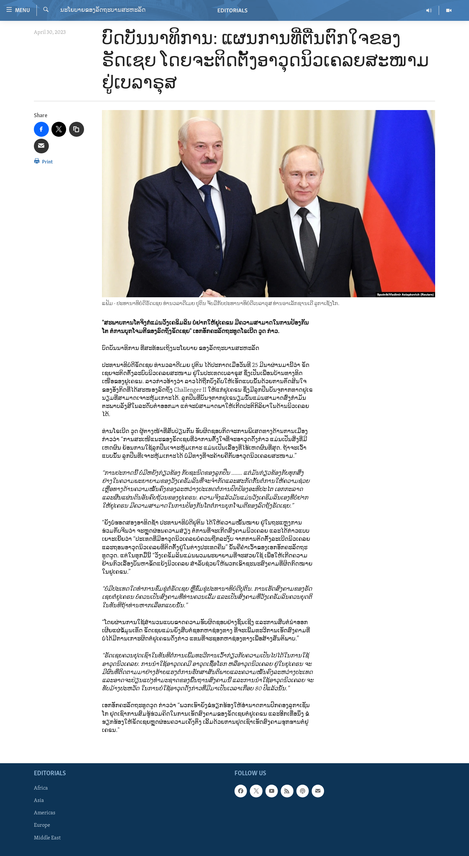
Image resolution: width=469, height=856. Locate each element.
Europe (42, 825)
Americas (44, 813)
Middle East (47, 838)
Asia (39, 800)
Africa (41, 788)
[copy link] (76, 129)
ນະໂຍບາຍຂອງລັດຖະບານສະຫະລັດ (103, 10)
